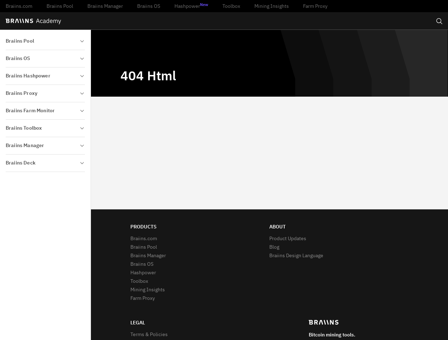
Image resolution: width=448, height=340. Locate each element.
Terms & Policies (149, 334)
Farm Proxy (315, 6)
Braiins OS (148, 6)
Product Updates (287, 238)
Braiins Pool (60, 6)
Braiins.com (19, 6)
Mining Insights (271, 6)
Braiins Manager (105, 6)
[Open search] (439, 21)
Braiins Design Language (296, 255)
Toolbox (231, 6)
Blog (274, 247)
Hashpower (191, 6)
